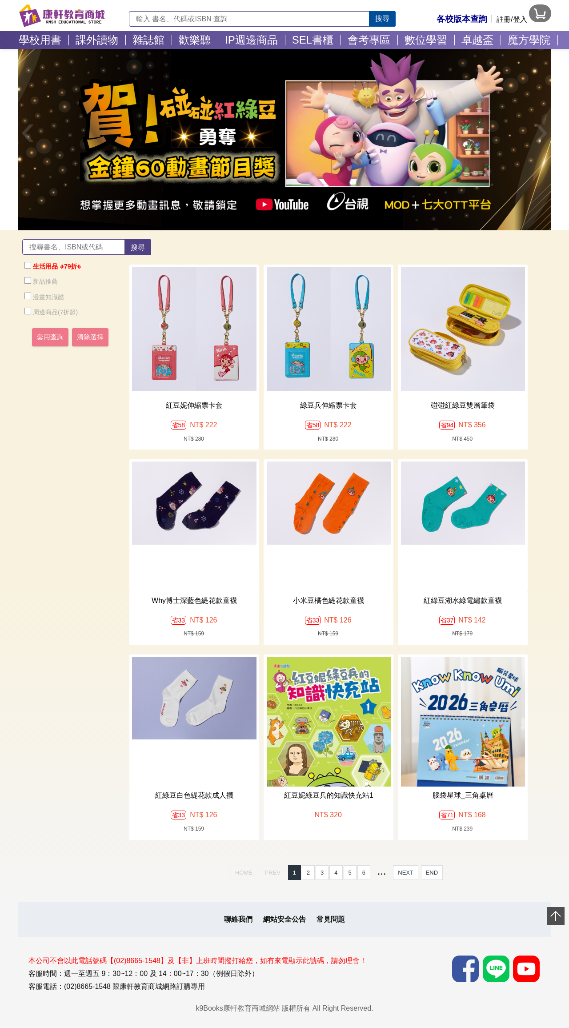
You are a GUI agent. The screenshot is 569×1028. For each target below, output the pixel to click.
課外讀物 (97, 40)
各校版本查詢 (462, 19)
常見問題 (331, 919)
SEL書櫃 (312, 40)
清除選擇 (90, 337)
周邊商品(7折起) (51, 312)
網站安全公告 (284, 919)
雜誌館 (148, 40)
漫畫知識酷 (44, 297)
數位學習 (426, 40)
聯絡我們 (238, 919)
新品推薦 (41, 281)
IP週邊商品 (251, 40)
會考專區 (369, 40)
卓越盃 (477, 40)
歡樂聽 (195, 40)
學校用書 (40, 40)
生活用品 (41, 266)
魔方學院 (529, 40)
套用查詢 (50, 337)
